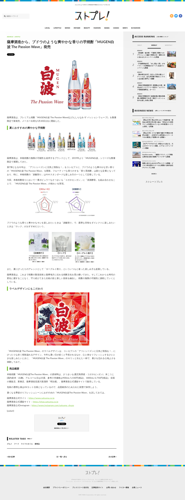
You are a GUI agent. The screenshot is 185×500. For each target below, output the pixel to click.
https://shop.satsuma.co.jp (45, 401)
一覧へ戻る (62, 457)
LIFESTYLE (57, 28)
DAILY (139, 45)
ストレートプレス (154, 181)
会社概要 (46, 487)
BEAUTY (87, 28)
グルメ (9, 444)
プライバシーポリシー (61, 487)
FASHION (97, 28)
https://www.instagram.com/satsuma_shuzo (53, 405)
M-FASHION (135, 28)
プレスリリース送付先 (80, 487)
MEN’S (125, 28)
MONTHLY (168, 45)
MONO (67, 28)
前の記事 (11, 457)
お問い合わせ (111, 487)
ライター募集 (124, 487)
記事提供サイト (97, 487)
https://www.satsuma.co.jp (41, 398)
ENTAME (77, 28)
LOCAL (47, 28)
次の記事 (112, 457)
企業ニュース (137, 487)
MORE (154, 174)
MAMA (106, 28)
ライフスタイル (27, 444)
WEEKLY (154, 45)
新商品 (37, 444)
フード (16, 444)
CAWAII (116, 28)
